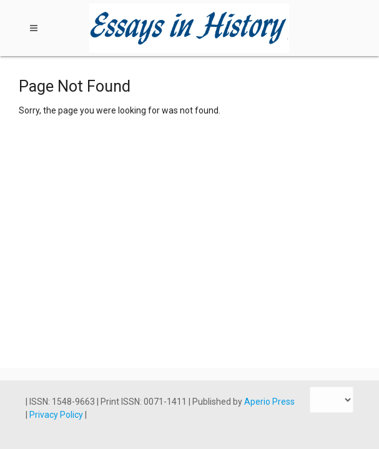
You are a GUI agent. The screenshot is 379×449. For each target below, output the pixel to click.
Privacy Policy (57, 415)
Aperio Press (269, 402)
